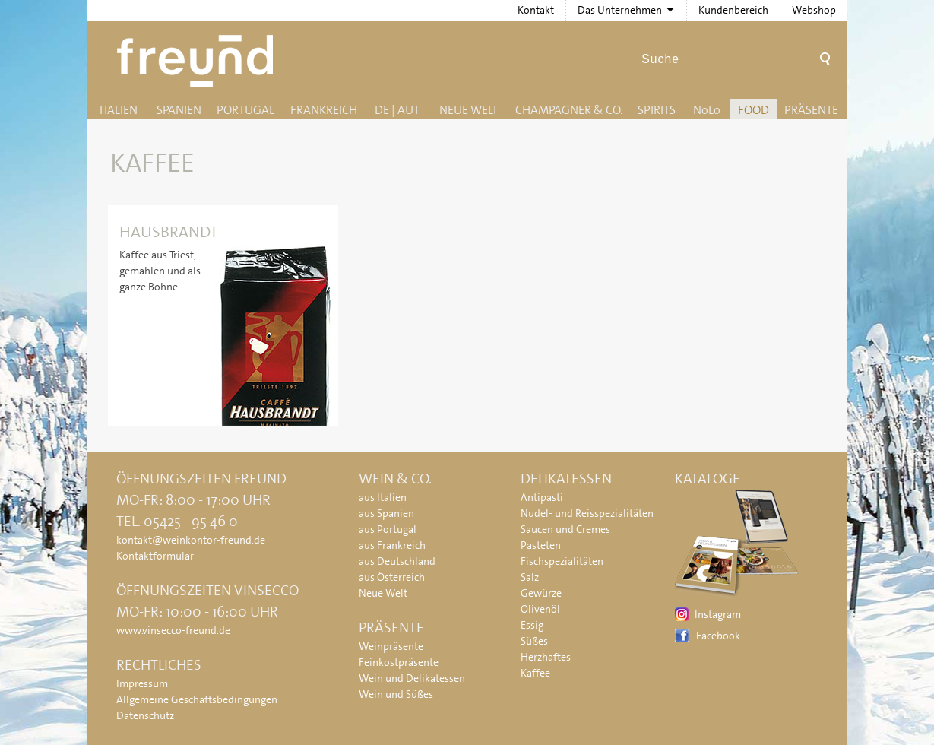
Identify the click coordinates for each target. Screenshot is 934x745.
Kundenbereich (733, 10)
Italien (119, 110)
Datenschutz (145, 715)
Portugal (245, 110)
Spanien (179, 110)
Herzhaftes (546, 657)
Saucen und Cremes (565, 529)
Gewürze (541, 593)
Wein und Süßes (396, 694)
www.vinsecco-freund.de (173, 630)
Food (753, 110)
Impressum (142, 683)
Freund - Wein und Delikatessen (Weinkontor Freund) (198, 61)
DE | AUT (397, 110)
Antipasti (542, 497)
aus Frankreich (392, 545)
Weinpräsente (391, 646)
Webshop (814, 10)
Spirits (657, 110)
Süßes (534, 641)
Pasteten (541, 545)
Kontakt (536, 10)
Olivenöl (540, 609)
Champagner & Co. (568, 110)
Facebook (718, 635)
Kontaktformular (155, 556)
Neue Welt (468, 110)
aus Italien (383, 497)
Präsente (811, 110)
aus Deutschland (397, 561)
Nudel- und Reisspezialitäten (587, 513)
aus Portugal (387, 529)
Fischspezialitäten (562, 561)
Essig (532, 625)
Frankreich (323, 110)
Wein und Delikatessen (412, 678)
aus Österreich (392, 577)
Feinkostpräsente (399, 662)
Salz (530, 577)
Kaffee (535, 673)
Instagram (718, 614)
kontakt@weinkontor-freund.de (190, 540)
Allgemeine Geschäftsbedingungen (196, 699)
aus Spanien (386, 513)
